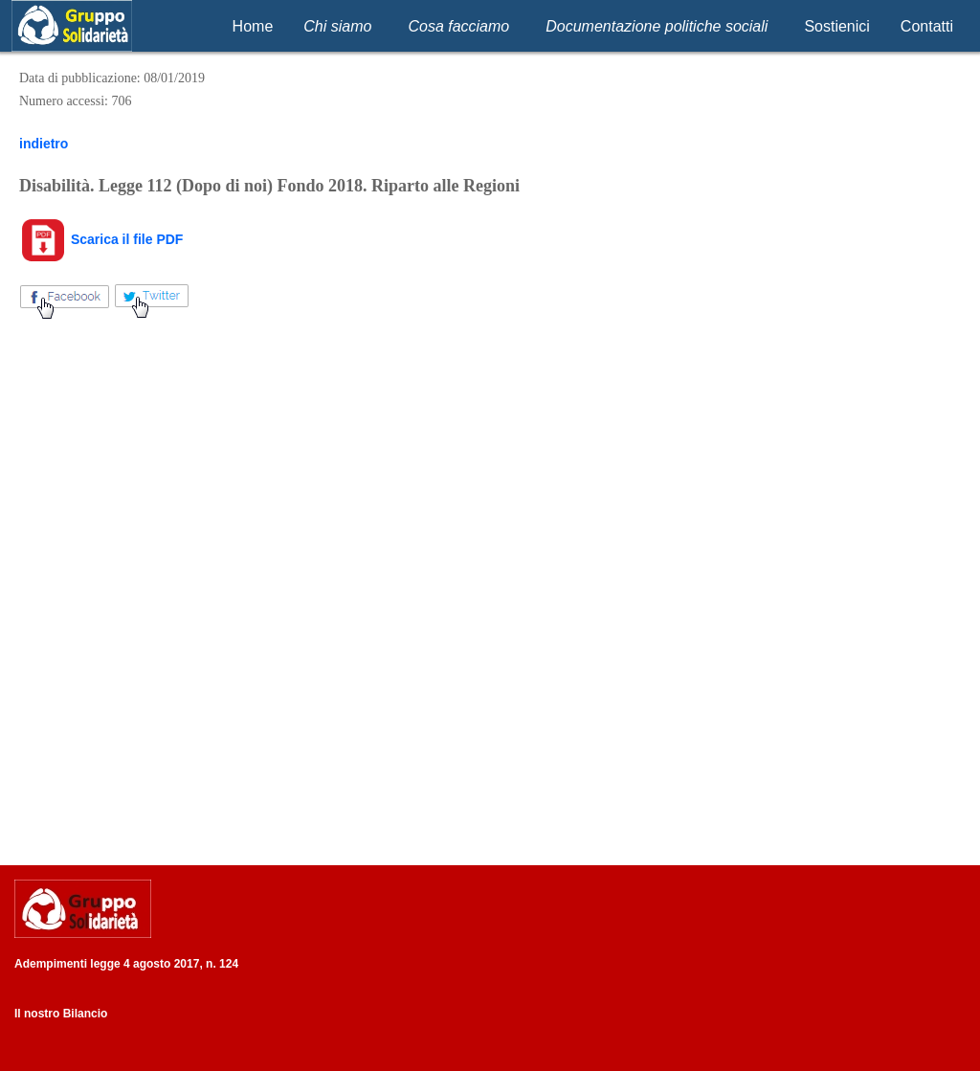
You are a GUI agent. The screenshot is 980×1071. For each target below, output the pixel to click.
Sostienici (836, 26)
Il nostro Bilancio (60, 1013)
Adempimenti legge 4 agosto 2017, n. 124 (126, 964)
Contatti (927, 26)
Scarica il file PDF (101, 239)
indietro (43, 143)
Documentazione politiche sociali (657, 26)
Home (253, 26)
